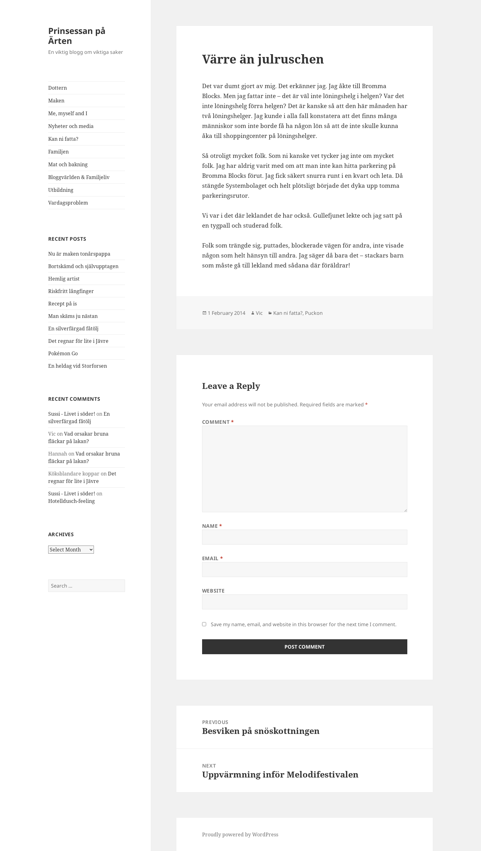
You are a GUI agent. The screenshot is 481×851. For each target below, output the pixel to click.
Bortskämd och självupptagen (83, 266)
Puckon (314, 313)
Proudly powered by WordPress (240, 834)
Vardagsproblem (68, 202)
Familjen (58, 151)
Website (213, 590)
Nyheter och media (71, 126)
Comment (218, 421)
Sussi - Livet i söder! (71, 413)
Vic (259, 313)
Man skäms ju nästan (73, 316)
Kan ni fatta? (63, 138)
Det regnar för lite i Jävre (78, 341)
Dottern (57, 87)
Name (212, 525)
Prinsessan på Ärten (76, 35)
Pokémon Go (63, 353)
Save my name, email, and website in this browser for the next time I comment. (303, 624)
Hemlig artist (64, 278)
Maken (56, 100)
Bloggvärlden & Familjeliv (78, 177)
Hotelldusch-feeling (71, 501)
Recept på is (62, 303)
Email (212, 558)
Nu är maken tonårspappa (79, 253)
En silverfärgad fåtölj (73, 328)
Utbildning (60, 190)
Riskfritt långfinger (71, 291)
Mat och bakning (68, 164)
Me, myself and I (67, 113)
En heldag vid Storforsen (77, 365)
